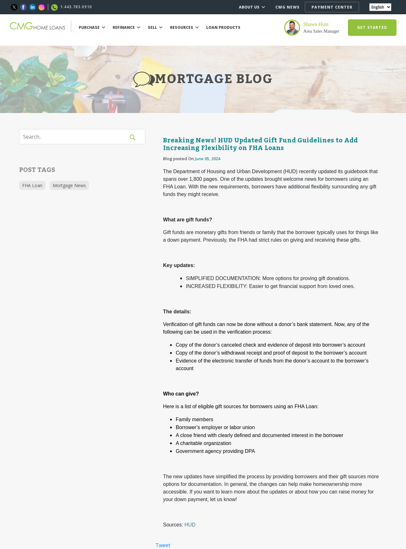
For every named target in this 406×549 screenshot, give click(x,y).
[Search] (76, 137)
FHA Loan (32, 185)
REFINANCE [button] (127, 27)
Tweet (162, 545)
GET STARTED (372, 27)
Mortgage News (69, 185)
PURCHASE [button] (92, 27)
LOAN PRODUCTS (223, 27)
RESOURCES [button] (184, 27)
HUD (190, 524)
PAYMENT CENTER (331, 7)
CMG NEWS (287, 7)
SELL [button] (155, 27)
